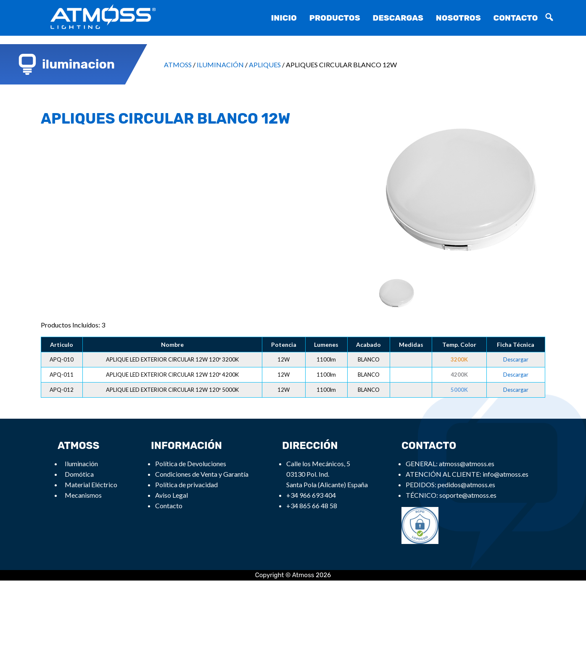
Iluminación (81, 463)
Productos (334, 18)
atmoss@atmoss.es (466, 463)
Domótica (79, 474)
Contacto (516, 18)
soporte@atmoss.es (467, 495)
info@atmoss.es (505, 474)
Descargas (398, 18)
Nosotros (458, 18)
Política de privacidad (186, 484)
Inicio (284, 18)
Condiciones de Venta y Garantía (201, 474)
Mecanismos (83, 495)
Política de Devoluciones (190, 463)
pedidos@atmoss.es (466, 484)
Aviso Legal (171, 495)
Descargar (515, 359)
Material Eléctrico (91, 484)
